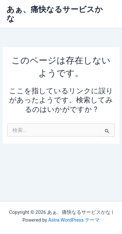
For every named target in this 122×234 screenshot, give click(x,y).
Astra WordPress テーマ (73, 220)
